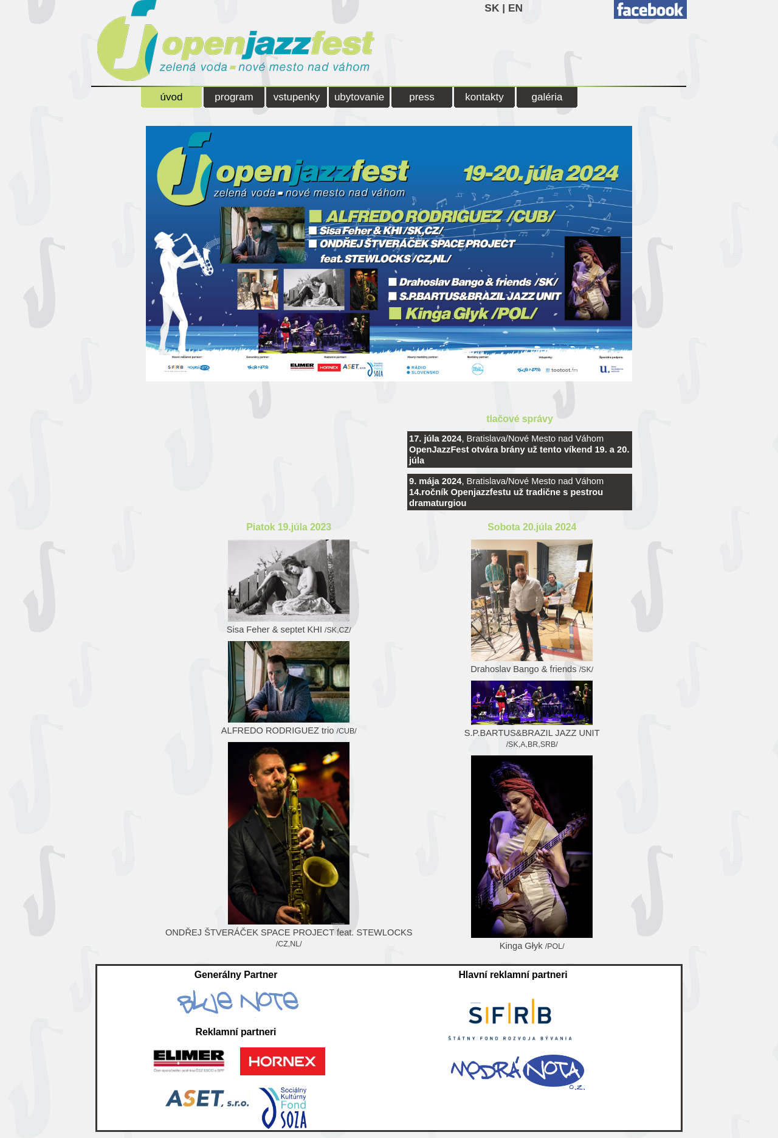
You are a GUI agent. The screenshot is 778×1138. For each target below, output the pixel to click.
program (234, 97)
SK (491, 8)
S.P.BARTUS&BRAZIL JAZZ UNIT (532, 715)
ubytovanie (359, 97)
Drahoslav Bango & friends (531, 607)
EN (515, 8)
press (422, 97)
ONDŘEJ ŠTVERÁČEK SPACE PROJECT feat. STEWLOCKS (289, 845)
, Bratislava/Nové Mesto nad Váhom (519, 449)
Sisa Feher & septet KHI (289, 587)
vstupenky (297, 97)
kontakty (484, 97)
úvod (171, 97)
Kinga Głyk (532, 853)
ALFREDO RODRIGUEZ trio (289, 688)
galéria (546, 97)
